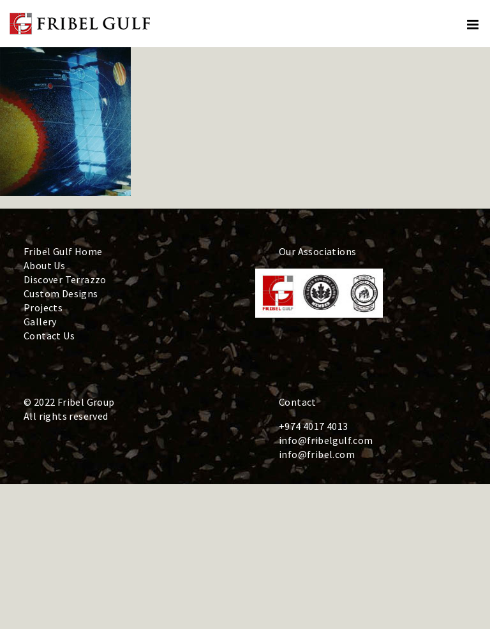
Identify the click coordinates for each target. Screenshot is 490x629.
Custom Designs (61, 293)
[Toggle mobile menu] (473, 24)
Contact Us (49, 335)
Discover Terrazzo (65, 279)
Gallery (40, 321)
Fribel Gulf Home (63, 251)
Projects (43, 307)
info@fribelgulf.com (326, 440)
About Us (44, 265)
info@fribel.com (317, 454)
